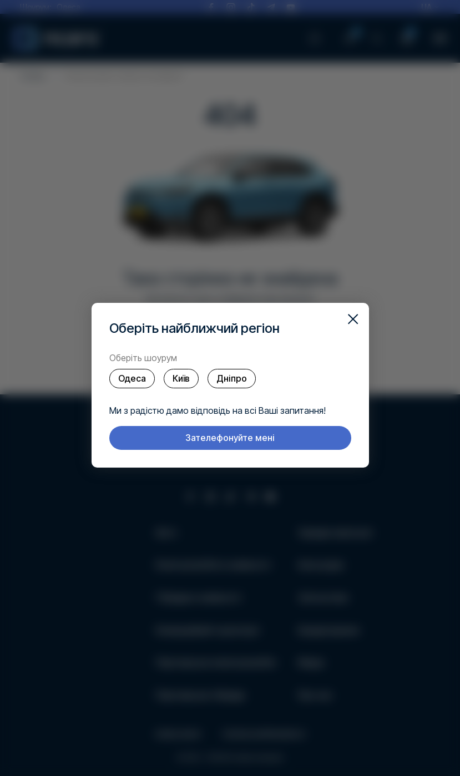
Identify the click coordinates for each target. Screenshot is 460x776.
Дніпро (231, 378)
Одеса (132, 378)
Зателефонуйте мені (230, 437)
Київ (181, 378)
